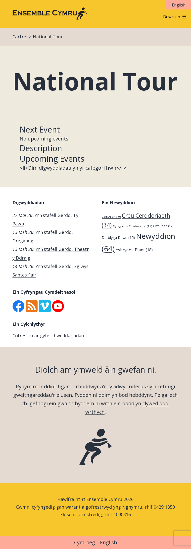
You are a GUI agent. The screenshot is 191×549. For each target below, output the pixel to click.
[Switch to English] (178, 4)
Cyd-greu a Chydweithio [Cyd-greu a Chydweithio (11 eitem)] (132, 226)
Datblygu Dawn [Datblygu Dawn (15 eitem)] (118, 237)
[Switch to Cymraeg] (84, 543)
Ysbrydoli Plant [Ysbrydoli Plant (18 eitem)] (134, 250)
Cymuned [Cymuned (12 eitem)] (163, 226)
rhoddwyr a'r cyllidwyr (102, 386)
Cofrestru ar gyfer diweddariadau (48, 336)
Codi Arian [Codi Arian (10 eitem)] (111, 216)
